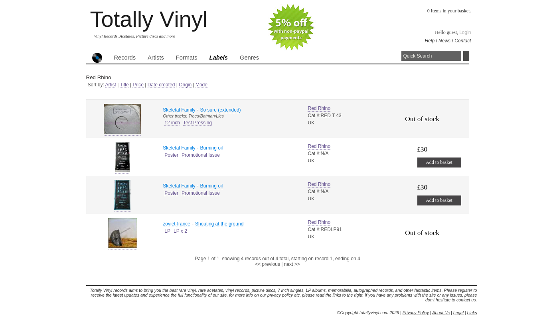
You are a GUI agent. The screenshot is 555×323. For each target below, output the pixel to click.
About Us (441, 312)
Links (472, 312)
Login (465, 32)
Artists (156, 57)
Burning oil (211, 148)
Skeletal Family (179, 110)
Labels (218, 57)
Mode (201, 85)
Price (137, 85)
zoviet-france (176, 224)
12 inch (172, 123)
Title (124, 85)
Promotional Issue (201, 155)
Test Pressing (197, 123)
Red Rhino (319, 108)
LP (167, 231)
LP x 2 (180, 231)
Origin (185, 85)
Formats (187, 57)
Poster (171, 155)
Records (125, 57)
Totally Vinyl (149, 19)
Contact (462, 41)
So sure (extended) (220, 110)
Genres (249, 57)
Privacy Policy (416, 312)
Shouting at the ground (219, 224)
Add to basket (439, 162)
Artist (110, 85)
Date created (161, 85)
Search (466, 56)
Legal (458, 312)
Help (430, 41)
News (444, 41)
